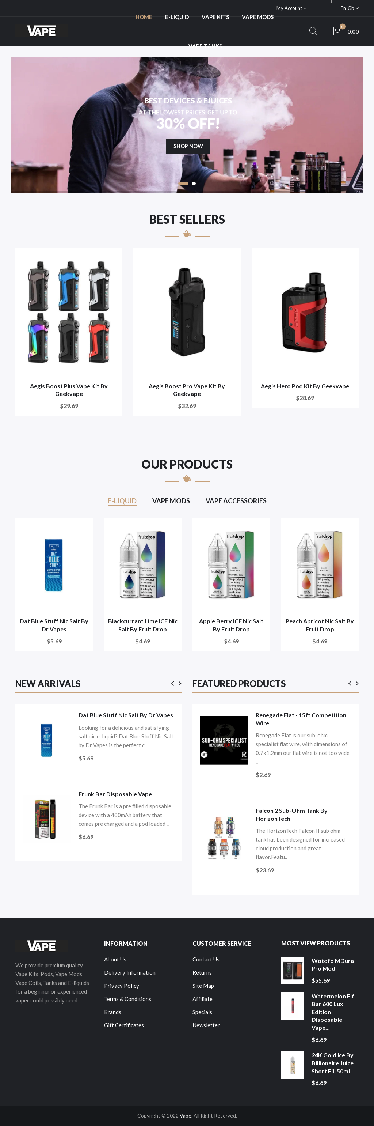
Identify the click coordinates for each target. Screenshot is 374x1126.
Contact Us (206, 959)
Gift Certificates (124, 1025)
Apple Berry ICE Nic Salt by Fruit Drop (231, 624)
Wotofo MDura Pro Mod (333, 964)
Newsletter (206, 1025)
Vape (185, 1115)
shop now (188, 166)
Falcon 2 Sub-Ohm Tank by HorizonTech (292, 814)
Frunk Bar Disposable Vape (115, 793)
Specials (202, 1012)
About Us (115, 959)
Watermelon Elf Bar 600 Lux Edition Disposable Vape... (333, 1012)
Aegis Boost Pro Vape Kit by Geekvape (187, 389)
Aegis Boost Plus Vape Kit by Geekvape (69, 389)
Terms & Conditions (127, 998)
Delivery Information (130, 972)
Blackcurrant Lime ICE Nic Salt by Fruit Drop (143, 624)
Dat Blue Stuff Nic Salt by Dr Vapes (54, 624)
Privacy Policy (121, 985)
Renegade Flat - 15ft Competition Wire (301, 718)
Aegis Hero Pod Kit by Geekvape (305, 385)
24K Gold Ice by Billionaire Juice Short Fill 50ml (333, 1062)
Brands (112, 1012)
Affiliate (202, 998)
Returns (202, 972)
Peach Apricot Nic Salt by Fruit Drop (320, 624)
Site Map (203, 985)
